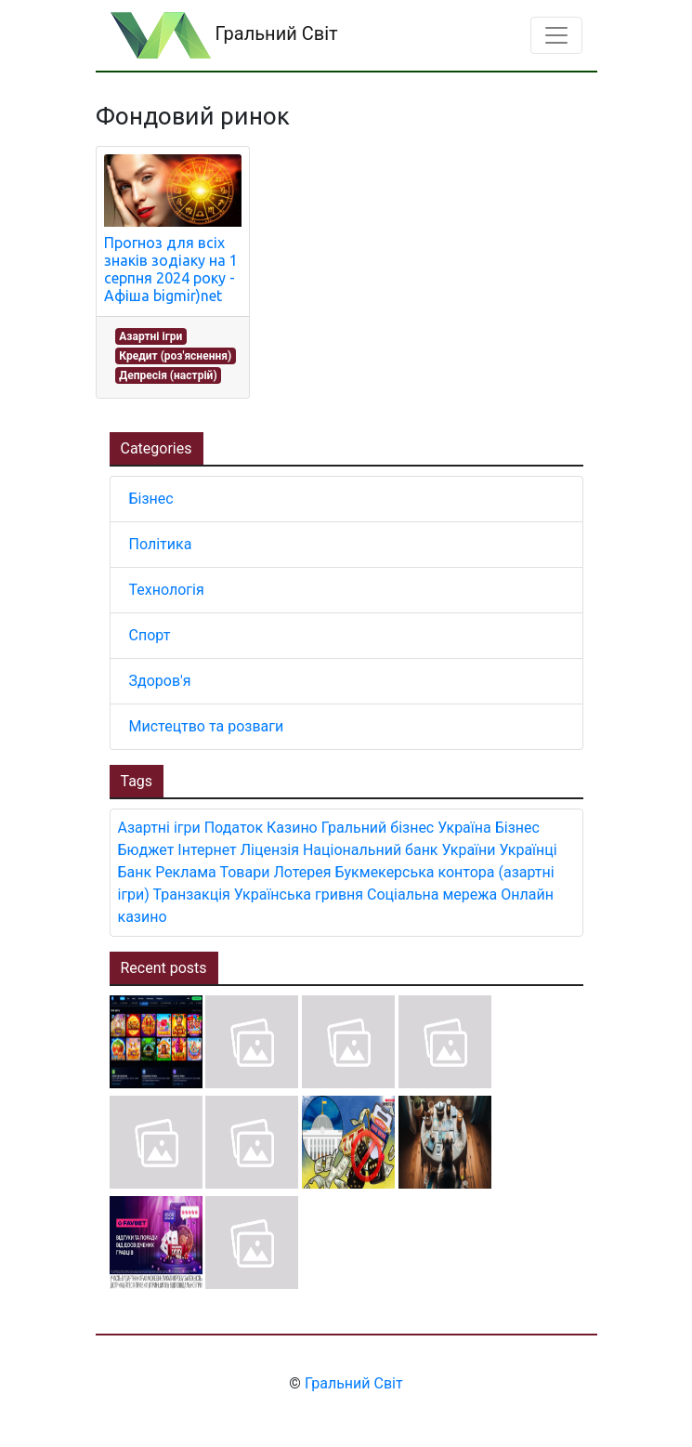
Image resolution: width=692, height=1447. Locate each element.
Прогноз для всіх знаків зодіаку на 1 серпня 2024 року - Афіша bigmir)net (171, 269)
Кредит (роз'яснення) (175, 355)
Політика (160, 544)
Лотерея (302, 872)
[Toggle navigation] (556, 35)
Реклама (185, 872)
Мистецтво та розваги (206, 726)
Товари (244, 872)
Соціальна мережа (432, 894)
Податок (233, 827)
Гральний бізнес (378, 827)
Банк (135, 872)
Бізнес (151, 498)
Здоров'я (160, 681)
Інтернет (206, 850)
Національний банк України (399, 850)
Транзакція (191, 894)
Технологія (166, 590)
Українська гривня (298, 894)
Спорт (150, 635)
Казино (292, 827)
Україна (464, 827)
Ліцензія (270, 850)
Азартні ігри (150, 336)
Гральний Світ (224, 35)
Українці (527, 850)
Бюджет (146, 850)
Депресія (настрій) (167, 375)
